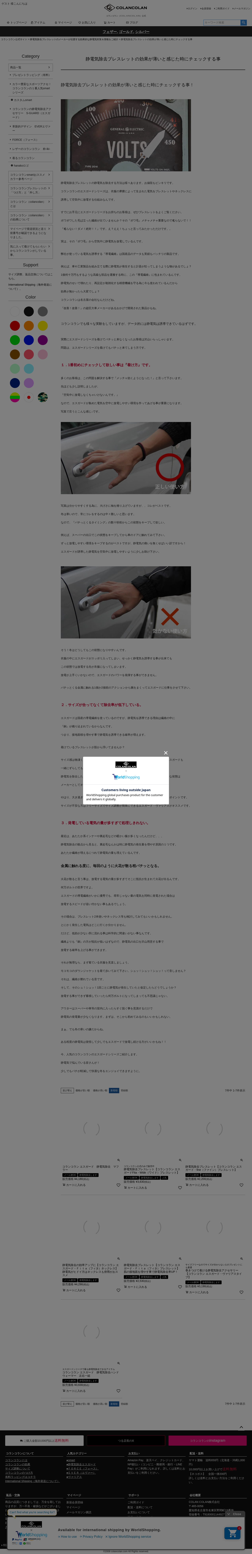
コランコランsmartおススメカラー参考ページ (27, 176)
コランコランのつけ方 (19, 1472)
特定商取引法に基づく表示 (20, 1545)
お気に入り (87, 22)
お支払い (134, 1453)
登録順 (124, 1090)
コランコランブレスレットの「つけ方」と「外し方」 (28, 190)
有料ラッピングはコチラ (20, 1476)
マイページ (63, 22)
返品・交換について (140, 1517)
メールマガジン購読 (78, 1512)
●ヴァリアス (74, 1476)
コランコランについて (20, 1453)
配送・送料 (197, 1453)
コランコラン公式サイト (14, 39)
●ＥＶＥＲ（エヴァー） (81, 1472)
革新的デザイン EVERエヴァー (31, 128)
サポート (134, 1495)
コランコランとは (16, 1460)
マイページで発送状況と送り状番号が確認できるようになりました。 (28, 233)
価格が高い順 (100, 1090)
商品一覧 (15, 67)
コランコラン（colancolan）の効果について (28, 217)
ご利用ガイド (222, 8)
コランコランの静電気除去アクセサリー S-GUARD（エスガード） (31, 113)
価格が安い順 (83, 1090)
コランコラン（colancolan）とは (28, 204)
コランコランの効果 (17, 1464)
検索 (243, 22)
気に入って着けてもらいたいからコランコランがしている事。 (28, 250)
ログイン (192, 8)
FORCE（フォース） (25, 139)
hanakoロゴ (21, 165)
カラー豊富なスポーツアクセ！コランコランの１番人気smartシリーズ (31, 88)
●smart (70, 1460)
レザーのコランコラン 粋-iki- (31, 148)
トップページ (17, 22)
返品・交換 (13, 1495)
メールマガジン (242, 8)
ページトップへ (241, 1427)
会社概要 (195, 1495)
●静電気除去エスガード (81, 1464)
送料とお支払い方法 (212, 1478)
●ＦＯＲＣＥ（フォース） (82, 1468)
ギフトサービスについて (143, 1522)
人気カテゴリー (77, 1453)
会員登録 (206, 8)
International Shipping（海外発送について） (32, 1481)
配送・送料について (140, 1507)
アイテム (38, 22)
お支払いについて (139, 1512)
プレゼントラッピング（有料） (31, 75)
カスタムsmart (23, 100)
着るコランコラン (23, 158)
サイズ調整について (17, 1468)
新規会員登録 (74, 1502)
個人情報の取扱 (51, 1545)
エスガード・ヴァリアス (154, 805)
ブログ (132, 22)
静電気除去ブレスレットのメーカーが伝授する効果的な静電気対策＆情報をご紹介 (74, 39)
